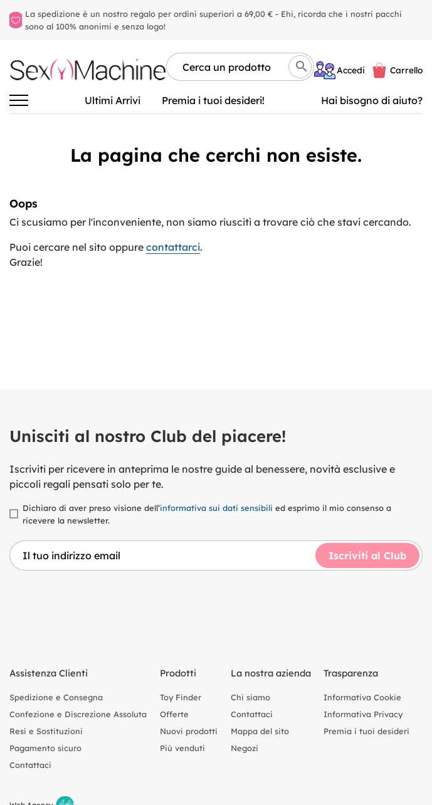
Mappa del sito (260, 731)
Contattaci (30, 765)
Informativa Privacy (363, 714)
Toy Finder (180, 697)
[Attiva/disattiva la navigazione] (18, 100)
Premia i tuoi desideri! (213, 100)
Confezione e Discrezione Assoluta (78, 714)
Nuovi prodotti (189, 731)
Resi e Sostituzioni (46, 731)
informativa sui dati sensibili (216, 508)
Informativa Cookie (362, 697)
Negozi (244, 748)
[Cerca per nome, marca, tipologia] (240, 67)
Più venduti (182, 748)
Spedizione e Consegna (56, 697)
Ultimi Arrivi (112, 100)
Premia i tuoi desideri (366, 731)
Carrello (406, 70)
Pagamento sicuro (45, 748)
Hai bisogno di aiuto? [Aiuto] (372, 100)
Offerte (174, 714)
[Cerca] (300, 66)
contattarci (173, 247)
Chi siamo (250, 697)
